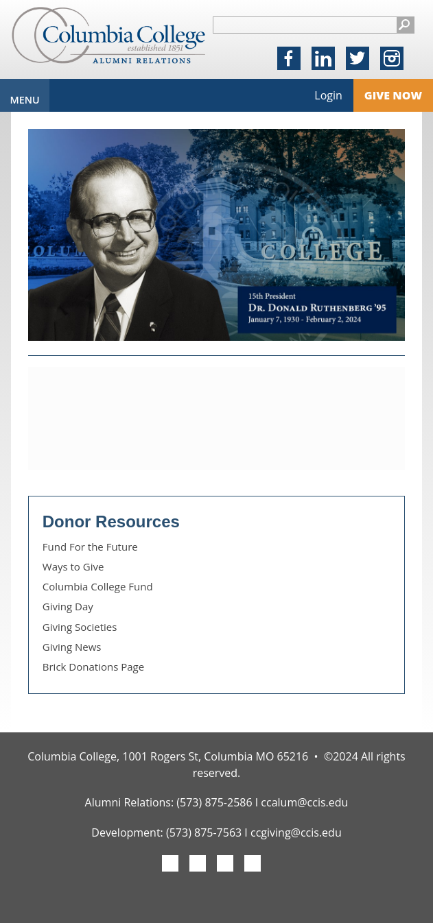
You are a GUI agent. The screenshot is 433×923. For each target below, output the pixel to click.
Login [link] (328, 95)
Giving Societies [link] (80, 627)
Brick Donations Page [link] (93, 666)
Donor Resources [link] (111, 521)
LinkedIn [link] (323, 60)
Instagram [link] (391, 60)
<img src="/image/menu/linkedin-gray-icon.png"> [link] (252, 865)
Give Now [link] (393, 95)
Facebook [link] (289, 60)
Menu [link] (24, 99)
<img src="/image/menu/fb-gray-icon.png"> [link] (170, 865)
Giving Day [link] (68, 606)
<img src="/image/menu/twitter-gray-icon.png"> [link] (197, 865)
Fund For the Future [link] (90, 546)
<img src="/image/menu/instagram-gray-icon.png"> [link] (225, 865)
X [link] (357, 60)
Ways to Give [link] (73, 566)
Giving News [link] (72, 647)
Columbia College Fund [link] (98, 586)
